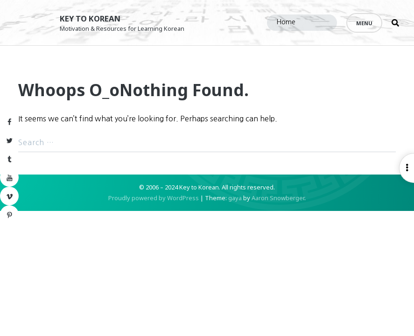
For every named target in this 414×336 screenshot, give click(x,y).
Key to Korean (96, 18)
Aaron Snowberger (278, 205)
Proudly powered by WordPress (153, 205)
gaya (235, 205)
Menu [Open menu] (364, 23)
